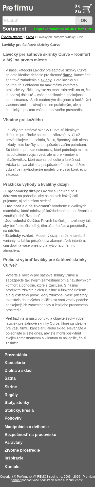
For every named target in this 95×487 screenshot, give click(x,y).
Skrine (11, 387)
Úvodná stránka (12, 37)
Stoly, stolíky (17, 402)
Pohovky (13, 418)
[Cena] (68, 6)
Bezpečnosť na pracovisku (30, 434)
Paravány (14, 442)
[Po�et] (68, 11)
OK (84, 20)
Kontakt (12, 467)
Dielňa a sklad (18, 370)
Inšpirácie (14, 458)
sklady (46, 80)
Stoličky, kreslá (19, 410)
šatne (67, 75)
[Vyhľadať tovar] (40, 20)
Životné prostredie (22, 450)
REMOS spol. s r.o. (50, 476)
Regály (11, 395)
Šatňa (30, 37)
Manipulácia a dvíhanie (27, 427)
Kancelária (15, 363)
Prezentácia (16, 355)
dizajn (63, 184)
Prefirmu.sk (24, 476)
